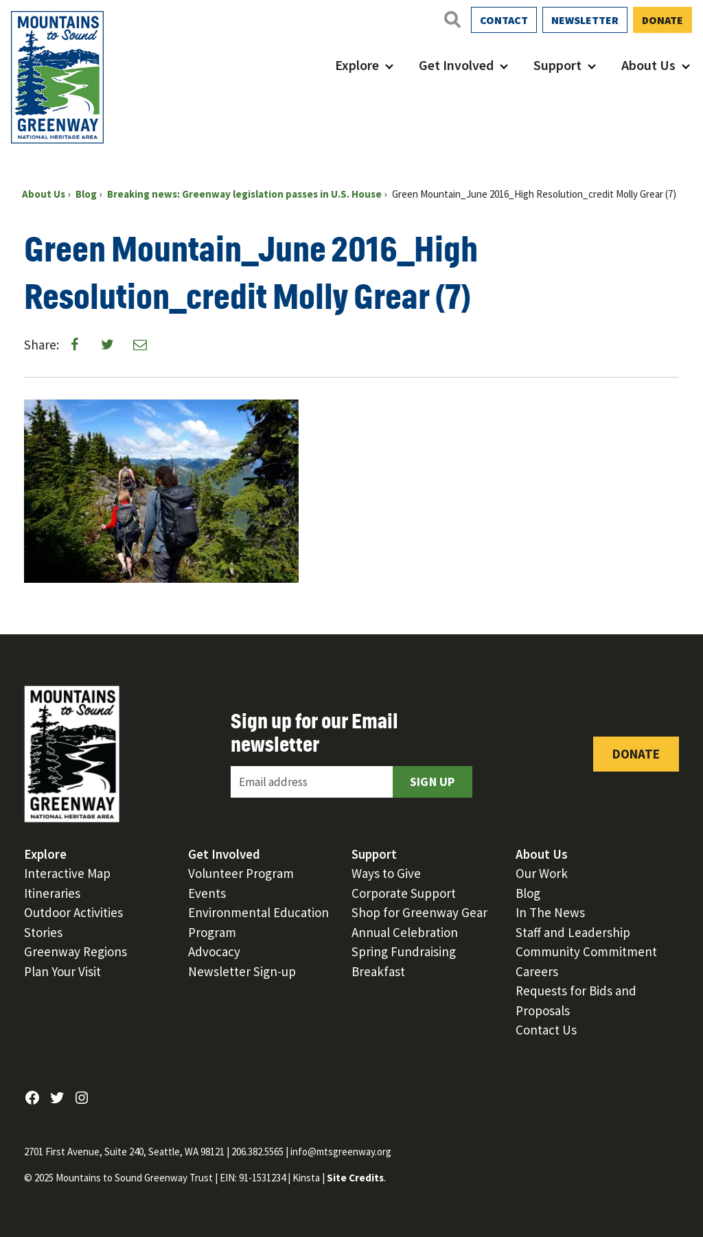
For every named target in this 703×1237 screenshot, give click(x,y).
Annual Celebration (405, 932)
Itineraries (52, 893)
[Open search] (452, 19)
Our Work (542, 873)
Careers (537, 971)
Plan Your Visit (62, 971)
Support (557, 64)
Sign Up (432, 781)
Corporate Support (404, 893)
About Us (648, 64)
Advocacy (214, 951)
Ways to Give (386, 873)
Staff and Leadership (573, 932)
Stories (43, 932)
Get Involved (456, 64)
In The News (550, 912)
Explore (357, 64)
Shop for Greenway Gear (419, 912)
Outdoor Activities (73, 912)
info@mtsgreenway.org (340, 1151)
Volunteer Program (241, 873)
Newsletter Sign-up (242, 971)
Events (207, 893)
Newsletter (585, 20)
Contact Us (546, 1029)
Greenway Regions (75, 951)
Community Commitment (586, 951)
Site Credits (355, 1177)
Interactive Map (67, 873)
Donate (662, 20)
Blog (528, 893)
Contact (504, 20)
